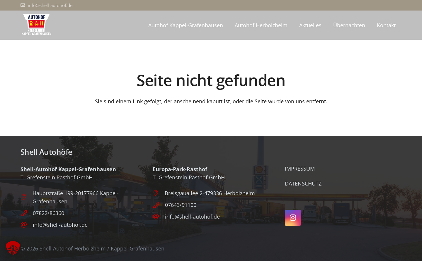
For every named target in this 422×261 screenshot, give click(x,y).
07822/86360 (48, 213)
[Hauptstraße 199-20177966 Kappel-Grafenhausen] (27, 197)
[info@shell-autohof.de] (27, 225)
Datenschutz (303, 183)
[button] (13, 248)
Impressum (300, 168)
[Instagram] (293, 218)
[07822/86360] (27, 213)
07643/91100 (180, 204)
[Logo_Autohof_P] (36, 25)
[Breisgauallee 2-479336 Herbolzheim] (159, 193)
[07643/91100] (159, 205)
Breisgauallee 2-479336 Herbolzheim (210, 193)
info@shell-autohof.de (60, 224)
